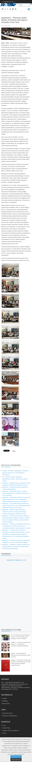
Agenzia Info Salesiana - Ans (16, 560)
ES (8, 1)
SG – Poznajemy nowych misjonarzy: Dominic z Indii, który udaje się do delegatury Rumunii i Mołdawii (20, 636)
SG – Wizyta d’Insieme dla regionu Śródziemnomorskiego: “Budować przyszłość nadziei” (15, 479)
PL (15, 1)
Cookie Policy (6, 728)
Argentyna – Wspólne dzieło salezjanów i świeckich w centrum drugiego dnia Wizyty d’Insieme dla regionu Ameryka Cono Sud (14, 511)
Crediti (4, 733)
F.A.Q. (4, 725)
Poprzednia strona (7, 713)
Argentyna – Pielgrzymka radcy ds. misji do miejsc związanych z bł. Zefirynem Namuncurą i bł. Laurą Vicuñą (15, 493)
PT (13, 1)
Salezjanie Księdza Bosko (9, 715)
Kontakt (4, 698)
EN (5, 1)
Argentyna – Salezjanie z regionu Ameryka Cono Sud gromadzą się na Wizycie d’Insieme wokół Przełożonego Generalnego (16, 546)
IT (3, 1)
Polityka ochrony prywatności (10, 730)
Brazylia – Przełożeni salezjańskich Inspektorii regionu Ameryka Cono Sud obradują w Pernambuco (15, 473)
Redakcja (5, 701)
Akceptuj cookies (16, 756)
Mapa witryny (6, 703)
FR (10, 1)
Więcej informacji (16, 759)
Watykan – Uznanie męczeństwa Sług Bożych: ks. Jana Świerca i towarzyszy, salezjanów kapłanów (20, 644)
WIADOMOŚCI (9, 13)
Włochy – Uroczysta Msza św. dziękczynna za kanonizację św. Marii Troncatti (20, 655)
